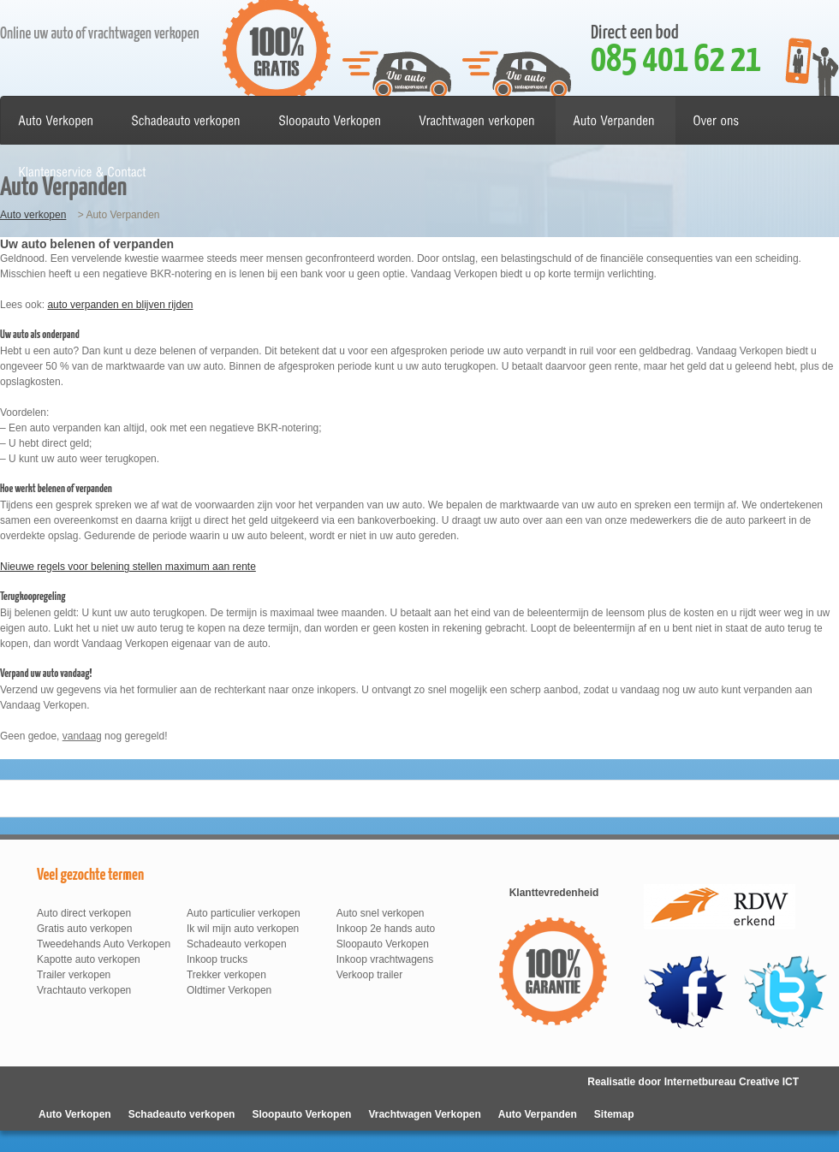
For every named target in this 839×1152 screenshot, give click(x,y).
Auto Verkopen (75, 1114)
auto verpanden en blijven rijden (120, 305)
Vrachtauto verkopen (84, 990)
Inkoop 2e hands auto (385, 929)
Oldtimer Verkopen (229, 990)
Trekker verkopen (226, 975)
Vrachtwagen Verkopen (424, 1114)
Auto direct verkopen (84, 913)
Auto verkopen (33, 215)
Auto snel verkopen (380, 913)
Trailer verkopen (73, 975)
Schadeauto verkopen (237, 944)
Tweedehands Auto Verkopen (103, 944)
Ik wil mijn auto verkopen (243, 929)
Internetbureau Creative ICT (731, 1082)
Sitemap (614, 1114)
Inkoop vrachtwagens (384, 959)
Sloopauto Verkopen (382, 944)
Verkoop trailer (369, 975)
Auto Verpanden (537, 1114)
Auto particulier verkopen (243, 913)
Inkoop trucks (217, 959)
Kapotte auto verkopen (88, 959)
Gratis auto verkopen (84, 929)
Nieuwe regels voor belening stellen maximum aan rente (128, 567)
